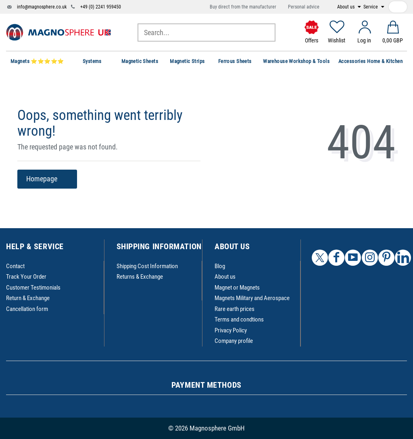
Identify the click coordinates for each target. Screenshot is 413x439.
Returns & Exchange (140, 276)
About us (346, 7)
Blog (220, 266)
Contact (15, 266)
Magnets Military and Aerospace (252, 298)
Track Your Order (26, 276)
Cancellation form (27, 309)
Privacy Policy (231, 330)
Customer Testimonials (33, 287)
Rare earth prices (234, 309)
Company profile (234, 340)
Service (371, 7)
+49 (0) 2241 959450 (100, 7)
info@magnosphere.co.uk (42, 7)
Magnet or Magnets (237, 287)
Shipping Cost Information (147, 266)
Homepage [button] (47, 179)
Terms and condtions (239, 319)
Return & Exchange (28, 298)
